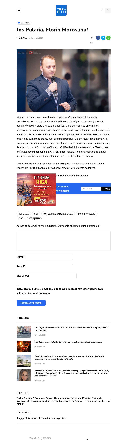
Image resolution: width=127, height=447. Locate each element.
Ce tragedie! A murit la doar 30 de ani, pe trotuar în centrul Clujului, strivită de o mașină (71, 329)
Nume (20, 256)
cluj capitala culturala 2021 (58, 213)
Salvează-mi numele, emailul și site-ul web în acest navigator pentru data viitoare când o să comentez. (60, 291)
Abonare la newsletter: (62, 188)
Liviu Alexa (23, 38)
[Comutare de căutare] (108, 10)
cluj (36, 213)
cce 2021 (24, 213)
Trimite (106, 189)
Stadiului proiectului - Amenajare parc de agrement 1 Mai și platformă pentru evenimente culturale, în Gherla (69, 357)
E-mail (21, 266)
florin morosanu (86, 213)
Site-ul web (23, 275)
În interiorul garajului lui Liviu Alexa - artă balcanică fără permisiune (68, 342)
